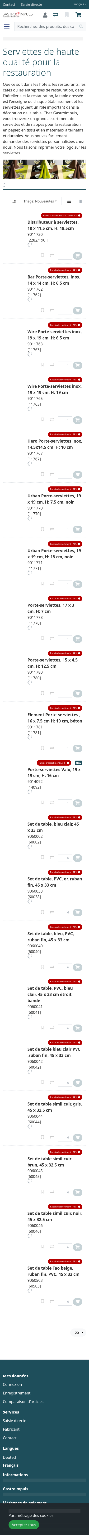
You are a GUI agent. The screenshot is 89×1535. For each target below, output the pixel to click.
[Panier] (79, 15)
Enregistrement (16, 1393)
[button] (61, 215)
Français (78, 4)
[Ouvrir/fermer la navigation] (8, 26)
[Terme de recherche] (45, 26)
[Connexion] (45, 15)
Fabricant (11, 1429)
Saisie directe (14, 1420)
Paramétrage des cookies (31, 1515)
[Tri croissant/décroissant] (14, 201)
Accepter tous (24, 1524)
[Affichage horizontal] (80, 201)
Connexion (12, 1384)
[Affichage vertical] (69, 201)
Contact (10, 1437)
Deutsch (10, 1457)
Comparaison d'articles (23, 1401)
